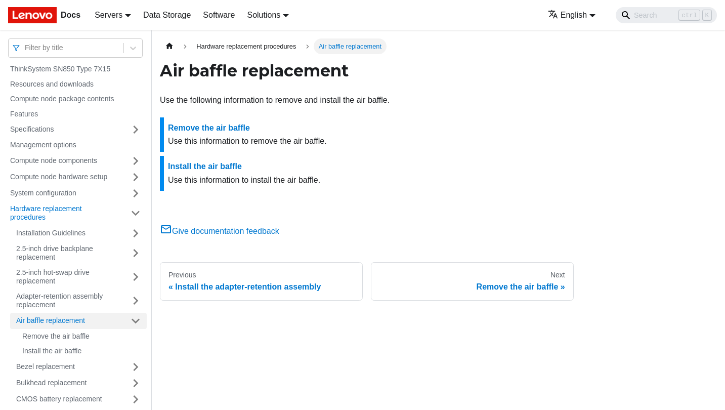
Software (219, 15)
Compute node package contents (62, 99)
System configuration (43, 193)
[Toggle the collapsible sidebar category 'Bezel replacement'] (135, 367)
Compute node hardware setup (58, 177)
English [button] (567, 15)
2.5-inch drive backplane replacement (54, 253)
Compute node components (53, 160)
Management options (43, 145)
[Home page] (169, 46)
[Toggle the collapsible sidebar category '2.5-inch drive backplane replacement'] (135, 253)
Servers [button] (108, 15)
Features (24, 114)
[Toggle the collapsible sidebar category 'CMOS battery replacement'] (135, 399)
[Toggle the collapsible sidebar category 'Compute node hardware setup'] (135, 177)
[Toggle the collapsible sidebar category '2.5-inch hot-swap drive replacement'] (135, 277)
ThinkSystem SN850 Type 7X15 (60, 69)
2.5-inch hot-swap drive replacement (53, 276)
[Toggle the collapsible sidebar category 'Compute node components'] (135, 161)
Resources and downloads (52, 84)
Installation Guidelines (51, 233)
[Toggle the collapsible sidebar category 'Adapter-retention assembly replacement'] (135, 301)
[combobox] (26, 48)
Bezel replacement (45, 366)
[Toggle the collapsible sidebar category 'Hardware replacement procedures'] (135, 213)
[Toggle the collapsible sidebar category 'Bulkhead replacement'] (135, 383)
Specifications (32, 129)
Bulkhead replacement (51, 383)
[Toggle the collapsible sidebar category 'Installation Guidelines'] (135, 233)
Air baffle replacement (50, 320)
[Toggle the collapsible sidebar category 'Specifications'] (135, 129)
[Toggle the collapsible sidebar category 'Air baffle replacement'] (135, 321)
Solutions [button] (263, 15)
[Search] (666, 15)
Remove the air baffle (56, 336)
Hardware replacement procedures (46, 213)
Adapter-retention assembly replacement (59, 300)
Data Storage (167, 15)
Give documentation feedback (219, 231)
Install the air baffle (51, 351)
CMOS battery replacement (59, 399)
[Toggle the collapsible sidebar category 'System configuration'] (135, 193)
